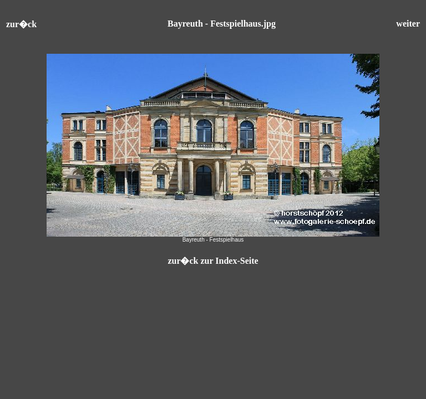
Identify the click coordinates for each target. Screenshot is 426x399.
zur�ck (21, 24)
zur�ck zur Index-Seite (213, 260)
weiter (408, 23)
